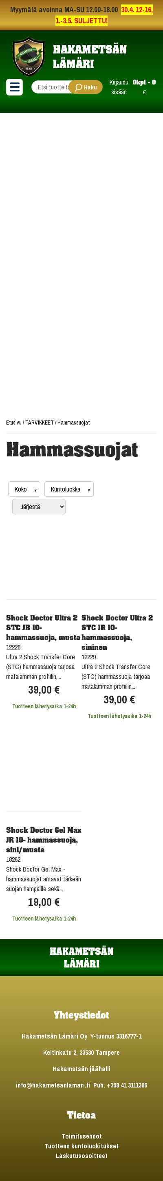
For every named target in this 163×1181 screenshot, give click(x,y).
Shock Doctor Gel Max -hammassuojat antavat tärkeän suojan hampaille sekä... (43, 879)
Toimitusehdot (82, 1136)
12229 (89, 656)
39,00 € (43, 689)
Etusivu (14, 422)
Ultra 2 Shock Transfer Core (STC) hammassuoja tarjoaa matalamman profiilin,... (40, 666)
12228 (13, 647)
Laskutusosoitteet (82, 1155)
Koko (22, 489)
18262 (13, 859)
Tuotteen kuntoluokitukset (81, 1145)
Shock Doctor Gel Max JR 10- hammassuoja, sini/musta (44, 839)
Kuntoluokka (66, 489)
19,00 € (43, 902)
